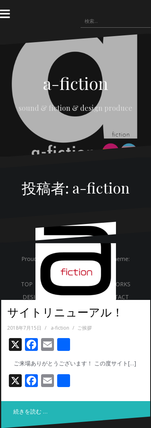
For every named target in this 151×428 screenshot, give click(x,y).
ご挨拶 (84, 327)
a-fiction (75, 83)
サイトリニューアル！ (65, 311)
